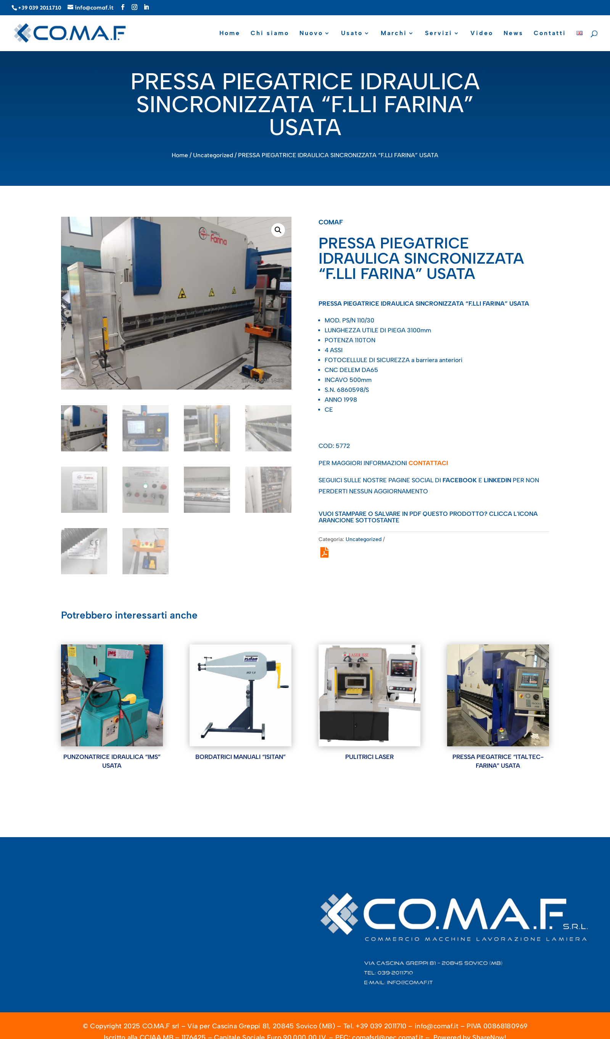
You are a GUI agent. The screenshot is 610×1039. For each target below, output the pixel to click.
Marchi (394, 34)
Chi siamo (270, 34)
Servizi (438, 34)
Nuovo (311, 34)
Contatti (550, 34)
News (513, 34)
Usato (352, 34)
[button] (278, 230)
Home (229, 34)
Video (481, 34)
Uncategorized (213, 155)
